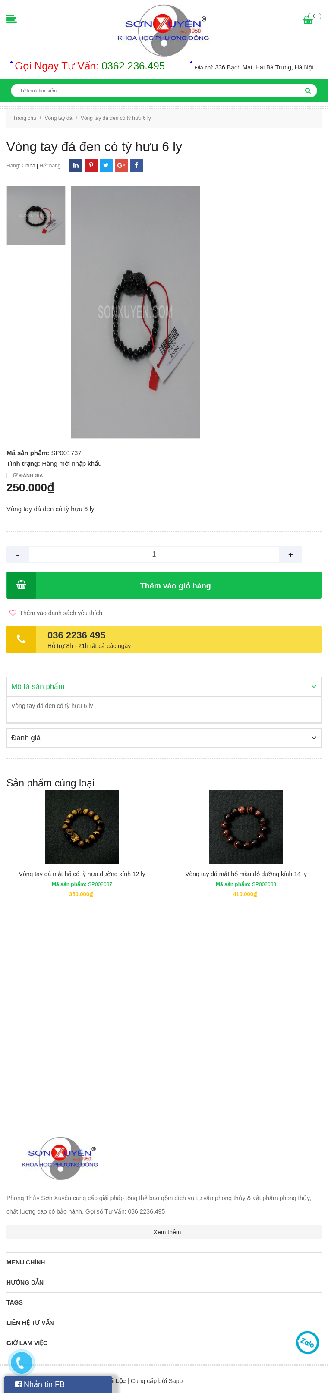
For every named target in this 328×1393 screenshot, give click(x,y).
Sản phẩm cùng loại (50, 782)
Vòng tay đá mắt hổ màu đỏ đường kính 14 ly (246, 873)
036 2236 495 (76, 635)
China (28, 166)
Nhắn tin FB (40, 1384)
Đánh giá (30, 475)
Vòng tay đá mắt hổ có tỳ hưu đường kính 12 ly (82, 873)
